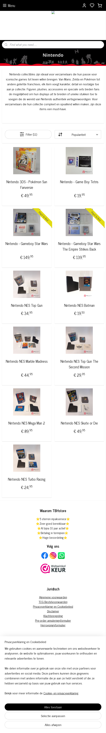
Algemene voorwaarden (53, 597)
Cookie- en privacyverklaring (60, 693)
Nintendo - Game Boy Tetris (79, 182)
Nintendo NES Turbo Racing (26, 479)
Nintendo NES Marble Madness (27, 361)
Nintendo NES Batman (79, 305)
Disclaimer (53, 611)
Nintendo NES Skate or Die (79, 423)
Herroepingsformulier (53, 625)
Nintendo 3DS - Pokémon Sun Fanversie (26, 184)
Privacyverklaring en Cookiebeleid (53, 606)
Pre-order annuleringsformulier (53, 620)
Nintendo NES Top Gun (26, 305)
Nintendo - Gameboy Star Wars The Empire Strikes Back (79, 246)
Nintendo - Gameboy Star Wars (26, 243)
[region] (53, 672)
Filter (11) (28, 134)
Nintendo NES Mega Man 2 (26, 423)
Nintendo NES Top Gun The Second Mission (79, 364)
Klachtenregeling (53, 615)
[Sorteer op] (78, 134)
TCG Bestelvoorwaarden (53, 601)
